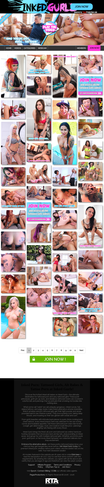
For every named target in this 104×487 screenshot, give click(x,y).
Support (31, 465)
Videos (17, 48)
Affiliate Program (44, 465)
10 (70, 350)
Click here (75, 454)
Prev (22, 350)
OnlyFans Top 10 (53, 467)
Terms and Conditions (63, 465)
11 (75, 350)
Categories (29, 48)
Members (81, 48)
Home (8, 48)
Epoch (33, 471)
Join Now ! (95, 48)
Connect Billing (44, 471)
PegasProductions (37, 475)
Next (81, 350)
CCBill (53, 471)
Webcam (42, 48)
